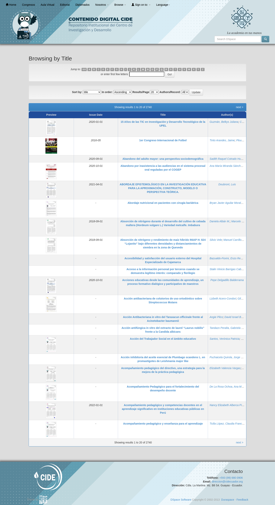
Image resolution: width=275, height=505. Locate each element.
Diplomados (82, 4)
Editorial (65, 4)
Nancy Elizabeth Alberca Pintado (228, 405)
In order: (107, 92)
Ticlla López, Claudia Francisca (228, 423)
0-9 (84, 69)
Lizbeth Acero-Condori (222, 298)
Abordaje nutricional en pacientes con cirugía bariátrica (163, 202)
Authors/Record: (169, 92)
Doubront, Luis (227, 184)
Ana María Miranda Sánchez (226, 165)
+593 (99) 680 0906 (231, 477)
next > (239, 107)
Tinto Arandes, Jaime (222, 140)
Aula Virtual (47, 4)
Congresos (28, 4)
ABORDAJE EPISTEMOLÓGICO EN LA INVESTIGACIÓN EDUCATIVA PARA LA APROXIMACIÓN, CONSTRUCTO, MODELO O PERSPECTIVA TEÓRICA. (163, 188)
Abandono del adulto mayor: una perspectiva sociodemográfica (162, 158)
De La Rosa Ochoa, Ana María (227, 386)
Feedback (242, 499)
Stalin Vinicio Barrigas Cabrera (227, 269)
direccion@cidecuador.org (227, 481)
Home (11, 4)
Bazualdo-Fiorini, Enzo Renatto (228, 258)
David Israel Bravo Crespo (240, 317)
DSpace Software (181, 499)
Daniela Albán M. (219, 221)
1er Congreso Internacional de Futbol (163, 140)
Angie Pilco (216, 317)
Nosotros (102, 4)
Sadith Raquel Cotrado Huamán (228, 158)
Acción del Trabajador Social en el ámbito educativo (163, 338)
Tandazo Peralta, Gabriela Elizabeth (230, 327)
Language (163, 4)
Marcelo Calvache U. (243, 221)
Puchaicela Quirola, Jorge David (228, 357)
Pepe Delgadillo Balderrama (227, 280)
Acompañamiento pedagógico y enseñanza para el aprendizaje (163, 423)
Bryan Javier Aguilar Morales (226, 202)
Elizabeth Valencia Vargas (224, 368)
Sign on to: (141, 4)
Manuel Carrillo (232, 239)
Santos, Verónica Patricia (224, 338)
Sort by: (77, 92)
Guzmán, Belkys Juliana (223, 121)
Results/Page (141, 92)
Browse (120, 4)
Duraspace (227, 499)
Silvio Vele (215, 239)
